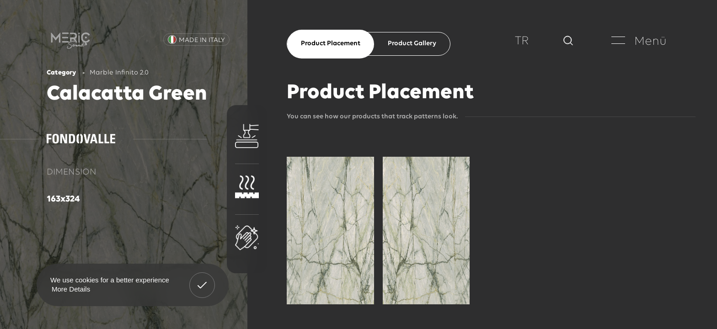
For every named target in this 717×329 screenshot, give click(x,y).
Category (61, 72)
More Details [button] (71, 289)
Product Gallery (412, 43)
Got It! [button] (202, 278)
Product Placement (330, 43)
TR (522, 41)
